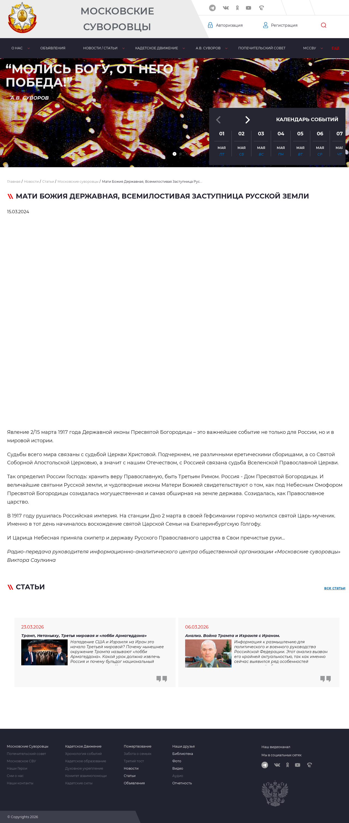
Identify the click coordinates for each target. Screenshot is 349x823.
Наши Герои (17, 768)
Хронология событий (83, 753)
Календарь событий (307, 120)
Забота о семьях (137, 753)
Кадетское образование (85, 761)
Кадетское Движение (83, 746)
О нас (17, 48)
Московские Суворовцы (117, 19)
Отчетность (182, 783)
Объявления (52, 48)
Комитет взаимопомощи (86, 776)
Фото (176, 761)
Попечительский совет (261, 48)
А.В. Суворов (208, 48)
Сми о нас (15, 776)
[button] (174, 154)
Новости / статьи (100, 48)
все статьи (334, 588)
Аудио (177, 776)
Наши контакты (20, 783)
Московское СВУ (21, 761)
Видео (177, 768)
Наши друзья (183, 746)
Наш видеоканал (275, 747)
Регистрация (284, 25)
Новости (131, 768)
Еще (335, 48)
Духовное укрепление (84, 768)
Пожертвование (137, 746)
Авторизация (229, 25)
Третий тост (134, 761)
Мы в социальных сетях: (281, 755)
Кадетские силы (78, 783)
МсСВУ (309, 48)
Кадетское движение (156, 48)
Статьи (130, 776)
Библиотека (182, 753)
